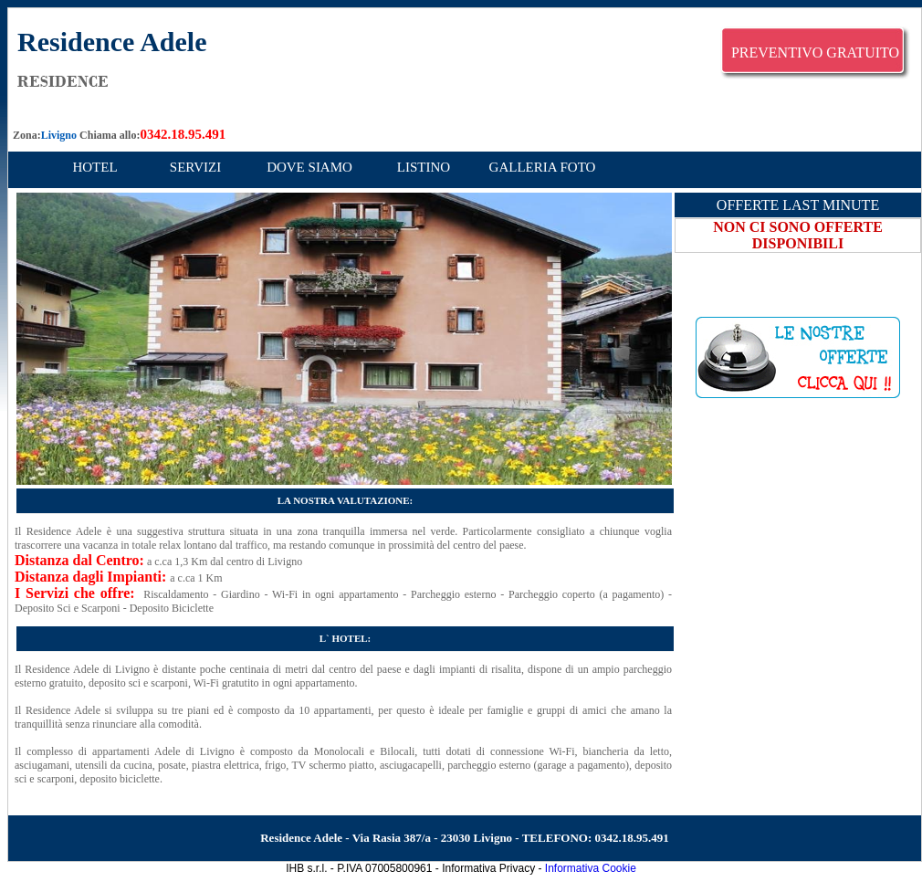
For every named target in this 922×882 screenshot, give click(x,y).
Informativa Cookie (590, 868)
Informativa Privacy (488, 868)
